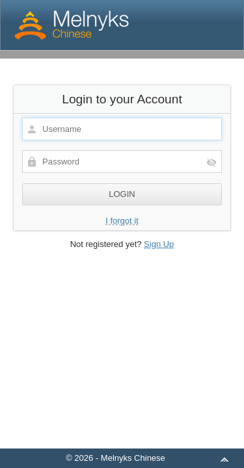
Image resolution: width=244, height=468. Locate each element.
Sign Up (159, 244)
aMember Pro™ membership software (137, 441)
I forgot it (122, 221)
